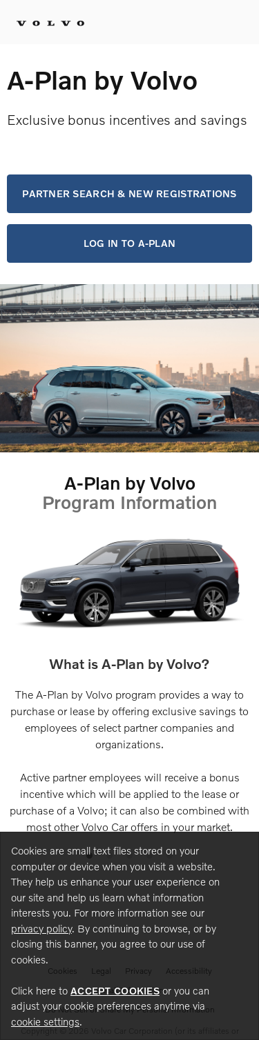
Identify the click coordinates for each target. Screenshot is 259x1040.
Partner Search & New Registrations (129, 193)
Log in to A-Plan (129, 243)
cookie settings (45, 1021)
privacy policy (41, 928)
